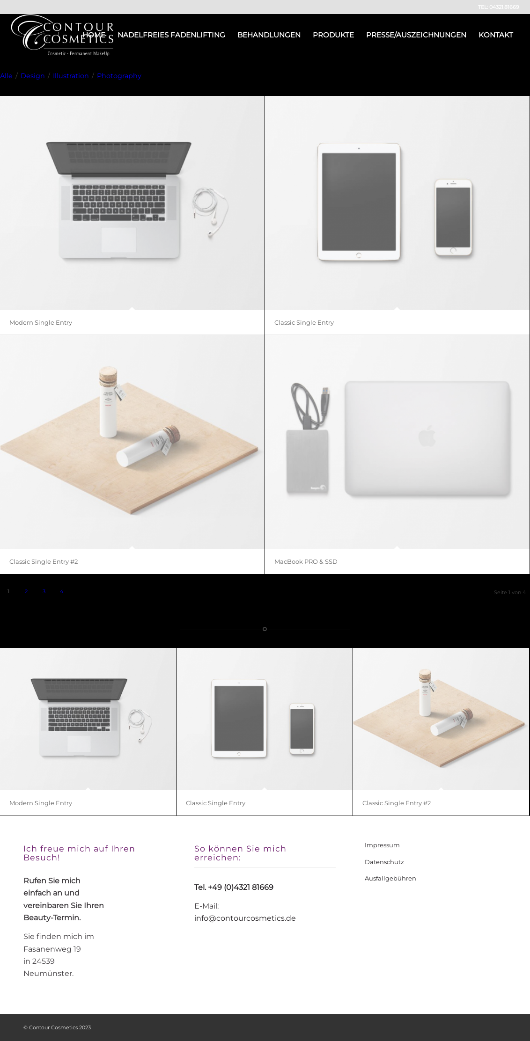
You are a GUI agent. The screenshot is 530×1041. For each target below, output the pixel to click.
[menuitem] (93, 35)
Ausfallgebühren (390, 878)
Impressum (382, 845)
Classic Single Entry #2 (43, 561)
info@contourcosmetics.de (245, 918)
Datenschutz (384, 862)
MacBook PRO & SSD (306, 561)
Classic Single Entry (304, 322)
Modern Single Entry (40, 322)
